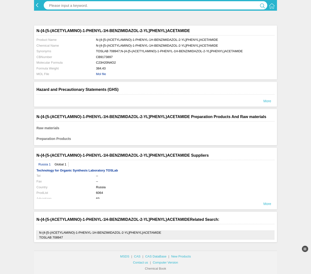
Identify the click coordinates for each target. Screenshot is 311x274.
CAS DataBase (155, 256)
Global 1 (60, 164)
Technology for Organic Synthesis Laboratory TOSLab (77, 170)
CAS (137, 256)
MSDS (125, 256)
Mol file (101, 74)
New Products (181, 256)
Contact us (140, 262)
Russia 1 (44, 164)
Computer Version (165, 262)
